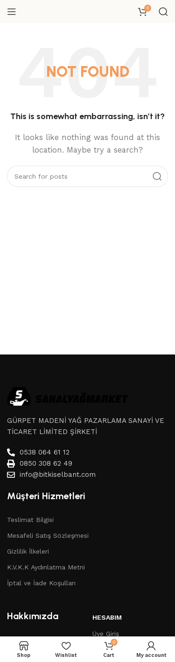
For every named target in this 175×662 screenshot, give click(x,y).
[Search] (163, 11)
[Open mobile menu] (11, 11)
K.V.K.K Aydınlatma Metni (46, 567)
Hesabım (107, 617)
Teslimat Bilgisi (30, 519)
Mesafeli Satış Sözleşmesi (48, 535)
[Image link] (67, 395)
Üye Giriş (105, 633)
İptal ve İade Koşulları (41, 583)
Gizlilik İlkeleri (28, 551)
